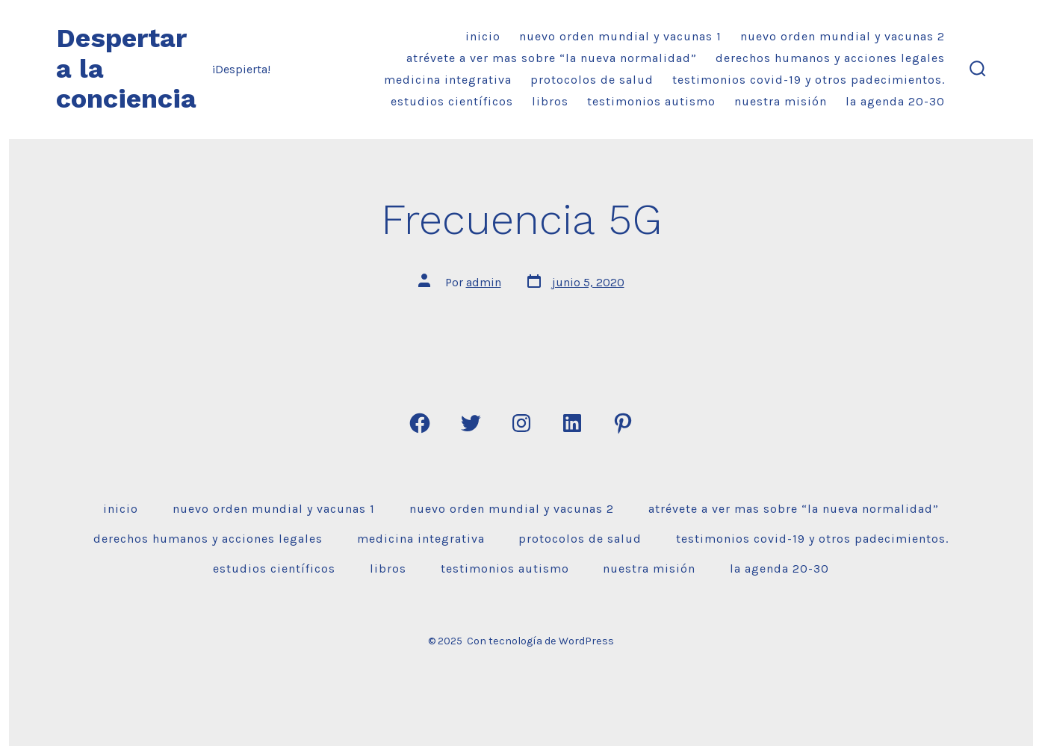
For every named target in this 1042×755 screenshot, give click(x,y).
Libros (550, 101)
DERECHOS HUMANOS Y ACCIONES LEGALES (830, 58)
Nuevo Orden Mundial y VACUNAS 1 (620, 36)
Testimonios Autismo (651, 101)
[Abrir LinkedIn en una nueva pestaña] (572, 423)
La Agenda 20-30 (895, 101)
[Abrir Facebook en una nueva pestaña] (420, 423)
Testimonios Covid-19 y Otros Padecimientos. (808, 80)
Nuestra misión (780, 101)
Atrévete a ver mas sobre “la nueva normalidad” (551, 58)
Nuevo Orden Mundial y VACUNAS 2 (842, 36)
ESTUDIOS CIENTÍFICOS (452, 101)
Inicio (482, 36)
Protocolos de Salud (592, 80)
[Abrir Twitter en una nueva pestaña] (470, 423)
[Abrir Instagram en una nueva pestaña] (521, 423)
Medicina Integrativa (448, 80)
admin (483, 282)
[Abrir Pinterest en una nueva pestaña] (623, 423)
